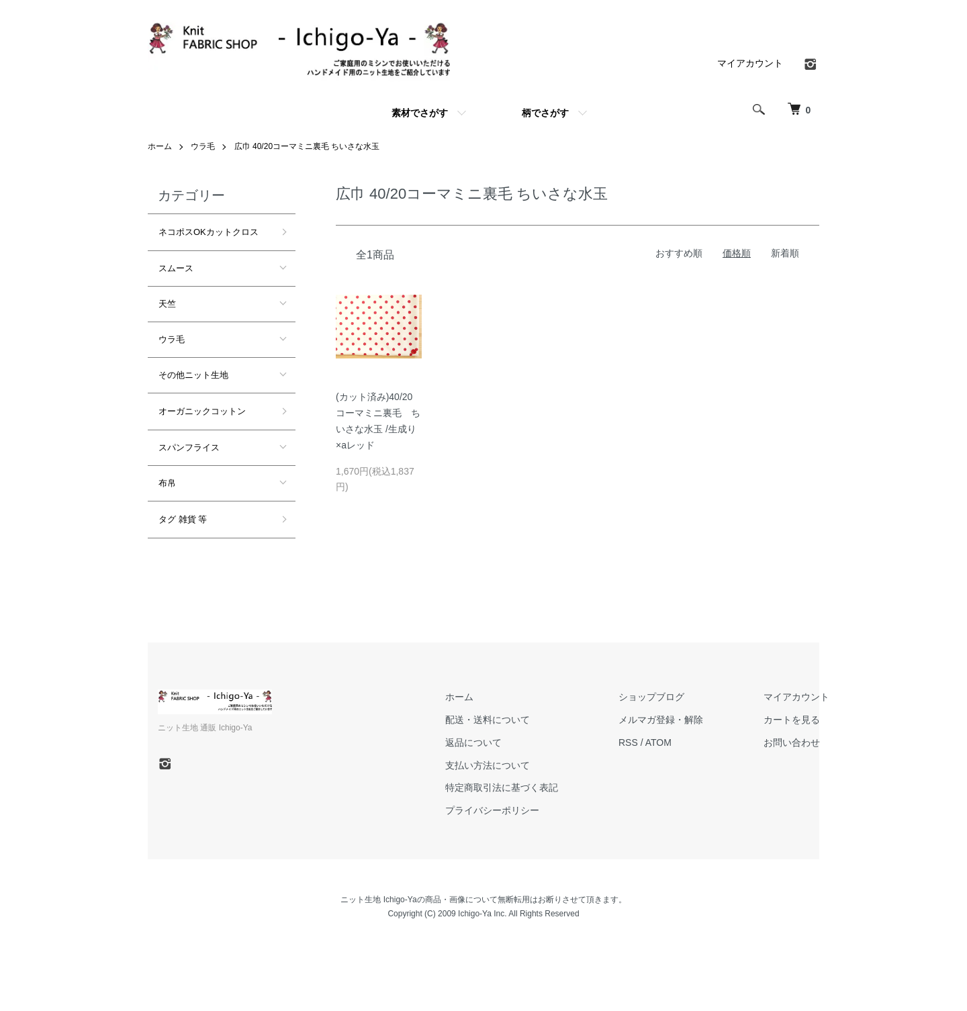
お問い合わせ (792, 742)
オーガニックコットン (202, 411)
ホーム (160, 146)
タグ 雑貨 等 (182, 519)
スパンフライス (189, 447)
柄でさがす (545, 112)
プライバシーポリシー (492, 810)
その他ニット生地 (193, 375)
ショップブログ (651, 696)
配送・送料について (487, 719)
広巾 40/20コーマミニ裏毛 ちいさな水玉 (307, 146)
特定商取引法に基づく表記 (501, 787)
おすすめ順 (678, 253)
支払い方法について (487, 765)
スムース (175, 268)
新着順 (785, 253)
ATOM (658, 742)
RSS (628, 742)
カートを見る (792, 719)
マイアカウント (750, 63)
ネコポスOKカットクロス (208, 232)
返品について (473, 742)
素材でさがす (420, 112)
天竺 (167, 304)
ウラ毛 (203, 146)
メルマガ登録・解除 (660, 719)
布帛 (167, 483)
